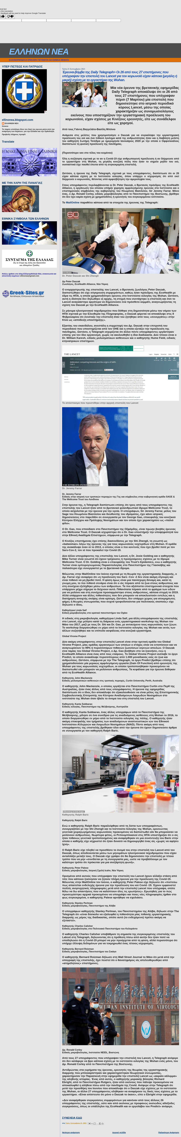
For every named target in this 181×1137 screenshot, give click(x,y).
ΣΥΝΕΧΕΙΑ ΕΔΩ (72, 1117)
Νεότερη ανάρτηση (71, 1132)
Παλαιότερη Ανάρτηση (168, 1132)
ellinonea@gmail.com (29, 276)
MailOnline (72, 202)
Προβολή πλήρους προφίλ (14, 134)
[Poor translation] (10, 16)
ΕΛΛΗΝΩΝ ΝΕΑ (39, 51)
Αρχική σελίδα (119, 1132)
